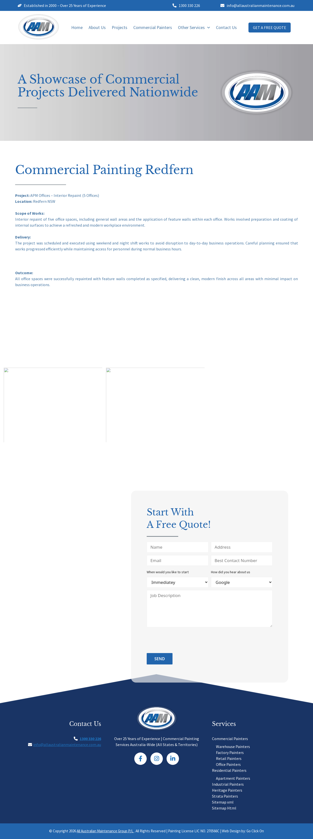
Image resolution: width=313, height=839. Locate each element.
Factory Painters (230, 752)
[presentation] (184, 641)
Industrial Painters (228, 784)
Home (77, 27)
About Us (97, 27)
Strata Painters (225, 796)
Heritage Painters (227, 790)
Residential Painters (229, 770)
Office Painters (228, 764)
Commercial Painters (152, 27)
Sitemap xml (223, 802)
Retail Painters (229, 758)
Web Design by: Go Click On (243, 831)
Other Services (194, 27)
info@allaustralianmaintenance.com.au (67, 744)
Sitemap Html (224, 808)
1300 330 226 (90, 738)
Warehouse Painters (233, 746)
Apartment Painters (233, 778)
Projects (119, 27)
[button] (194, 27)
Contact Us (226, 27)
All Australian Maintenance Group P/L (105, 831)
